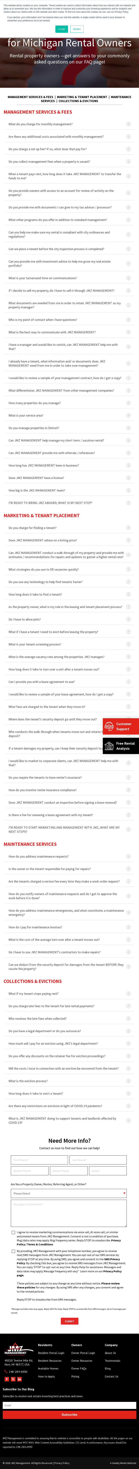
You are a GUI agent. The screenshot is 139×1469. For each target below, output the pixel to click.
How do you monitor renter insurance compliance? (69, 790)
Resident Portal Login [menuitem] (51, 1353)
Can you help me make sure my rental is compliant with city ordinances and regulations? (69, 234)
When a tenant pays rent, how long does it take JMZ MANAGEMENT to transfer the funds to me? (69, 176)
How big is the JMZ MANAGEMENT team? (69, 490)
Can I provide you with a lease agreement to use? (69, 682)
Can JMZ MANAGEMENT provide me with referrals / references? (69, 453)
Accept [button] (61, 29)
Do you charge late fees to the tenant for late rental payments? (69, 1006)
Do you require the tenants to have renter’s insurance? (69, 777)
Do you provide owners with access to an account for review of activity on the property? (69, 193)
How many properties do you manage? (69, 403)
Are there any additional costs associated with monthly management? (69, 136)
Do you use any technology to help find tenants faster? (69, 582)
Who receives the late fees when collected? (69, 1018)
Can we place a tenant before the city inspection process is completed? (69, 249)
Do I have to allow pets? (69, 619)
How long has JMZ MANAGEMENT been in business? (69, 465)
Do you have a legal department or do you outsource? (69, 1031)
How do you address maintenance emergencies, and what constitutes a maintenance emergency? (69, 912)
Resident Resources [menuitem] (50, 1360)
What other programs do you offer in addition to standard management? (69, 220)
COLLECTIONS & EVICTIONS (78, 101)
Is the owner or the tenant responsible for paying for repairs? (69, 869)
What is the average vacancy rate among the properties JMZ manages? (69, 657)
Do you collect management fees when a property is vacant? (69, 161)
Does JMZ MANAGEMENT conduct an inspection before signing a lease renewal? (69, 802)
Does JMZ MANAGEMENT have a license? (69, 478)
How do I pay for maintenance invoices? (69, 927)
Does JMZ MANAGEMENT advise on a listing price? (69, 540)
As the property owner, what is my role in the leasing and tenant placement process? (69, 607)
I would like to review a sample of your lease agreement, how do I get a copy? (69, 694)
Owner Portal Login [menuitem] (83, 1353)
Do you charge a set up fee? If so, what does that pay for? (69, 149)
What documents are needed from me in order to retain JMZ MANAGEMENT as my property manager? (69, 305)
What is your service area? (69, 415)
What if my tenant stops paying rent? (69, 993)
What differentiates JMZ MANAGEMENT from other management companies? (69, 390)
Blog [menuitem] (108, 1368)
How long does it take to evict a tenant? (69, 1093)
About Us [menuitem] (110, 1353)
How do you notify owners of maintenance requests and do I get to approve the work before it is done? (69, 896)
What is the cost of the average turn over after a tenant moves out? (69, 940)
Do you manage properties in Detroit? (69, 428)
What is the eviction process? (69, 1081)
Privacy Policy (62, 1463)
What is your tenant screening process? (69, 644)
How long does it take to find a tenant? (69, 594)
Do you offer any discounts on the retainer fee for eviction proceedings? (69, 1056)
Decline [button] (77, 29)
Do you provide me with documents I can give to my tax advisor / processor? (69, 207)
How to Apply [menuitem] (46, 1376)
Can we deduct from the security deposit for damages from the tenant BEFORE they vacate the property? (69, 967)
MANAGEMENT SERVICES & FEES (30, 97)
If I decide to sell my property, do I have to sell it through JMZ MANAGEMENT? (69, 290)
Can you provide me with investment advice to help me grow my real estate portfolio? (69, 263)
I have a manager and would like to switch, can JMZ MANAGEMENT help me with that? (69, 347)
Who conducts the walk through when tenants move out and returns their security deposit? (69, 734)
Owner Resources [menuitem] (81, 1360)
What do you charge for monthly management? (69, 124)
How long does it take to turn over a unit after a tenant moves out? (69, 669)
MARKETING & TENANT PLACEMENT (82, 97)
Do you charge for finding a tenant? (69, 528)
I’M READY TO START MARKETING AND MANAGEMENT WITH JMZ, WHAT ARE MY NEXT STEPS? (69, 829)
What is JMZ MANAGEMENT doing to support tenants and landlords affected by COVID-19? (69, 1120)
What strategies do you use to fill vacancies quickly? (69, 569)
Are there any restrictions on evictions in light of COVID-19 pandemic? (69, 1106)
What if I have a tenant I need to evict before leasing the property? (69, 632)
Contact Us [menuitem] (111, 1376)
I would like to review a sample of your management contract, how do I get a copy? (69, 378)
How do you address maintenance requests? (69, 856)
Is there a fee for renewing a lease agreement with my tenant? (69, 815)
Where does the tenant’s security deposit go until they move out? (69, 719)
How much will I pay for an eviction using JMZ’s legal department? (69, 1043)
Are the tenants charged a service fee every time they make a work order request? (69, 881)
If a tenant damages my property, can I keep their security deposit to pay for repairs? (69, 748)
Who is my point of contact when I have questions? (69, 320)
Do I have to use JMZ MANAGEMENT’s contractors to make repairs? (69, 952)
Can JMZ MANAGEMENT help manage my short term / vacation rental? (69, 440)
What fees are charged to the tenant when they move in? (69, 707)
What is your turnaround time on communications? (69, 278)
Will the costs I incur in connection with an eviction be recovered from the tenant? (69, 1068)
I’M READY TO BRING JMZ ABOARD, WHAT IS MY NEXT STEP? (69, 503)
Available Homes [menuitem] (48, 1368)
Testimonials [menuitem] (112, 1360)
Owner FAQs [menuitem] (79, 1368)
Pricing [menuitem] (75, 1376)
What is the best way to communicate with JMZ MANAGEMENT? (69, 332)
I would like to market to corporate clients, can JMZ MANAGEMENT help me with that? (69, 763)
